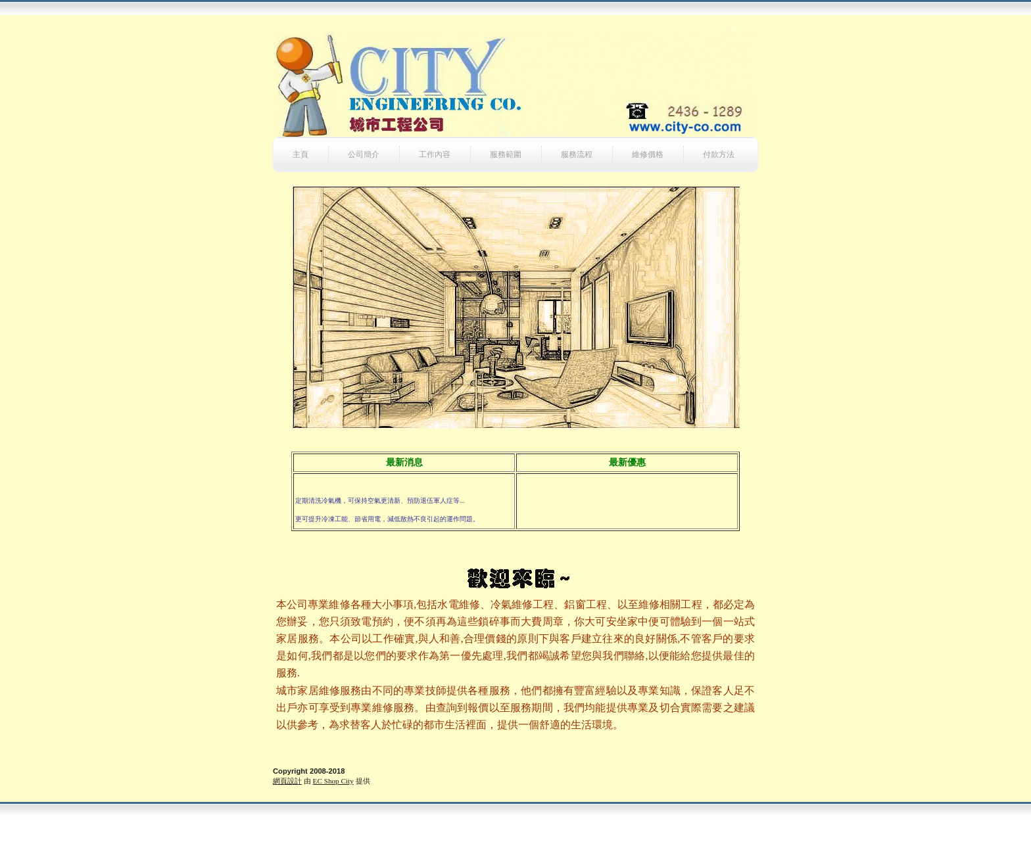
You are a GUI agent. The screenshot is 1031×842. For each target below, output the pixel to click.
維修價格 (647, 154)
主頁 (300, 154)
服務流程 (576, 154)
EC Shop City (333, 781)
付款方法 (718, 154)
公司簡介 (363, 154)
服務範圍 (505, 154)
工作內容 (434, 154)
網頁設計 (287, 781)
